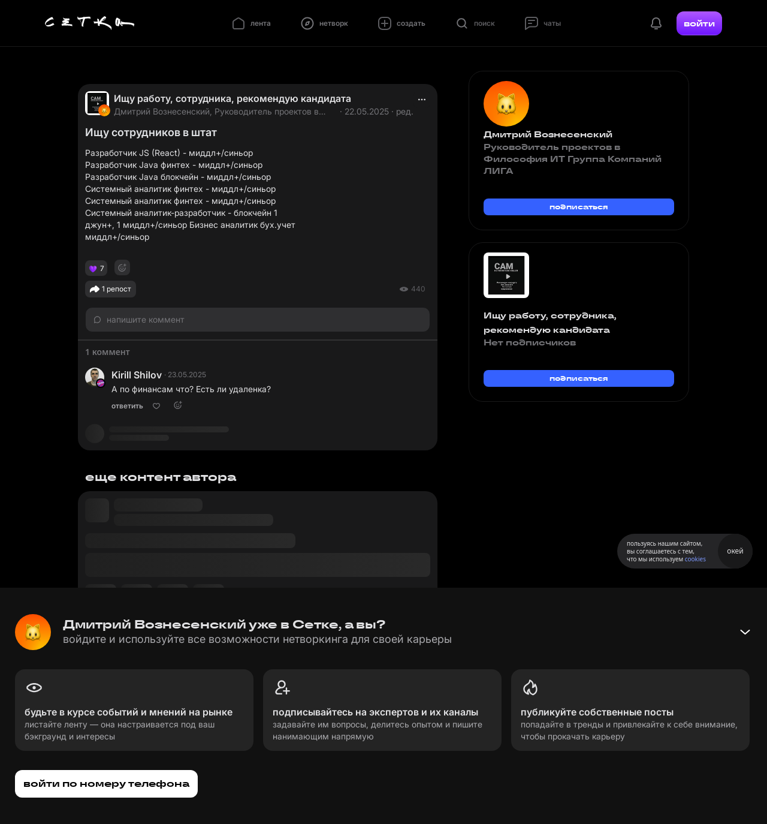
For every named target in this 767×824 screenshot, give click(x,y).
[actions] (421, 99)
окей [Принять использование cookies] (735, 551)
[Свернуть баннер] (745, 632)
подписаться (578, 207)
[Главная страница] (90, 23)
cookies (695, 559)
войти (699, 23)
